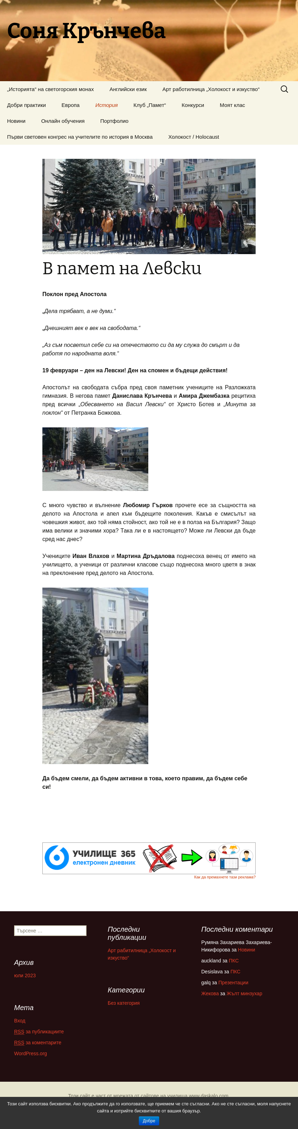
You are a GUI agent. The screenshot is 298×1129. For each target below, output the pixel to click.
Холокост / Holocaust (193, 137)
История (106, 105)
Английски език (128, 89)
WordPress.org (30, 1053)
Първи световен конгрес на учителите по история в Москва (80, 137)
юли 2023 (25, 975)
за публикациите (39, 1032)
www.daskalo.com (208, 1096)
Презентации (233, 982)
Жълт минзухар (244, 993)
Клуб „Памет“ (149, 105)
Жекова (210, 993)
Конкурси (193, 105)
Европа (70, 105)
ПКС (234, 960)
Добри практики (26, 105)
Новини (16, 121)
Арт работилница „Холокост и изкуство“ (211, 89)
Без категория (124, 1003)
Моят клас (232, 105)
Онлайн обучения (63, 121)
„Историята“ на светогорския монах (50, 89)
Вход (19, 1020)
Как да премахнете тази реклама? (225, 877)
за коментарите (37, 1043)
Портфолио (114, 121)
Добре (149, 1120)
